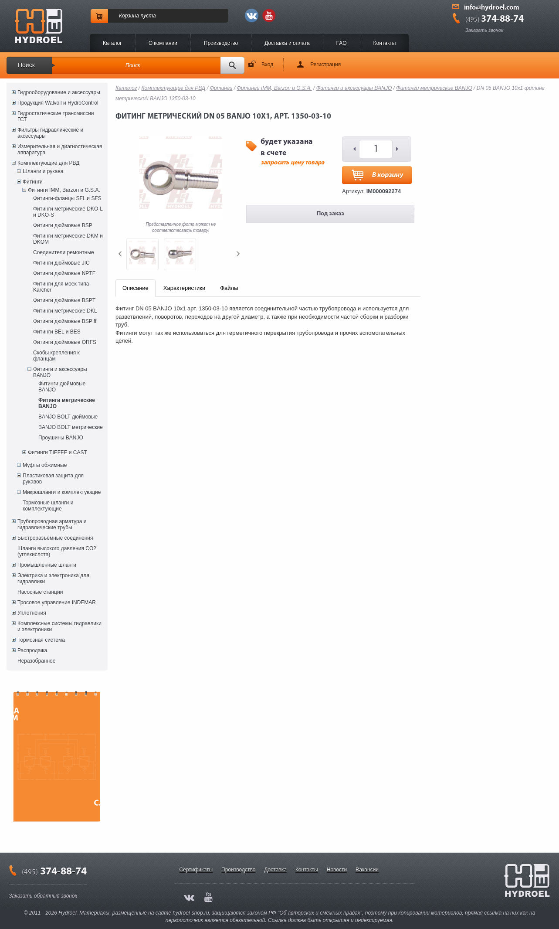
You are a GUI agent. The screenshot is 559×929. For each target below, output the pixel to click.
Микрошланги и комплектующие (62, 492)
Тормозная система (41, 640)
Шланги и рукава (43, 171)
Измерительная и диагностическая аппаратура (59, 149)
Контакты (384, 43)
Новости (337, 870)
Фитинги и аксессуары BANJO (60, 372)
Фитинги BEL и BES (57, 332)
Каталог (112, 43)
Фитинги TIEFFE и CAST (57, 452)
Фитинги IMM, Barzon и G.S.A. (64, 190)
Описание (135, 288)
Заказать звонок (484, 30)
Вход (267, 64)
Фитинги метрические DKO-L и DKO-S (68, 212)
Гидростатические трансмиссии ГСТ (55, 116)
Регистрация (325, 64)
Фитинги (33, 182)
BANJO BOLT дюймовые (68, 417)
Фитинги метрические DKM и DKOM (68, 239)
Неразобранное (36, 661)
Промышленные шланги (46, 565)
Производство (221, 43)
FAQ (341, 43)
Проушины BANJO (60, 438)
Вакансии (367, 870)
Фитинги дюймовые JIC (61, 263)
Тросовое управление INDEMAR (56, 602)
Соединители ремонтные (63, 252)
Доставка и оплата (287, 43)
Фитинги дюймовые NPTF (64, 273)
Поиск (26, 64)
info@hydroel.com (491, 7)
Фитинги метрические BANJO (66, 403)
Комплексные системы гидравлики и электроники (59, 626)
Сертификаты (196, 870)
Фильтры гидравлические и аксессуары (50, 133)
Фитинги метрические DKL (65, 311)
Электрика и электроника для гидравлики (53, 578)
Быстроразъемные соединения (55, 538)
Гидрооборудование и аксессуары (58, 92)
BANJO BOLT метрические (70, 427)
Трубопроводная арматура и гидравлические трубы (51, 524)
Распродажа (32, 650)
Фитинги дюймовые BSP (62, 225)
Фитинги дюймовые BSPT (64, 300)
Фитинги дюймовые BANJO (61, 387)
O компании (163, 43)
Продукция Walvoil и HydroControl (57, 103)
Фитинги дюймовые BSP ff (64, 321)
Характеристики (184, 288)
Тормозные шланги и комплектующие (48, 506)
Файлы (229, 288)
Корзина (129, 16)
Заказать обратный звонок (43, 896)
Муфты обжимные (45, 465)
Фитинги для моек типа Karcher (61, 287)
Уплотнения (31, 613)
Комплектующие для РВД (48, 163)
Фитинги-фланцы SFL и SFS (67, 198)
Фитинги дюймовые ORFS (64, 342)
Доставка (275, 870)
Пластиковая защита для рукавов (53, 479)
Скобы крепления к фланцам (56, 356)
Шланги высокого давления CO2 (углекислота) (56, 551)
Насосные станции (40, 592)
